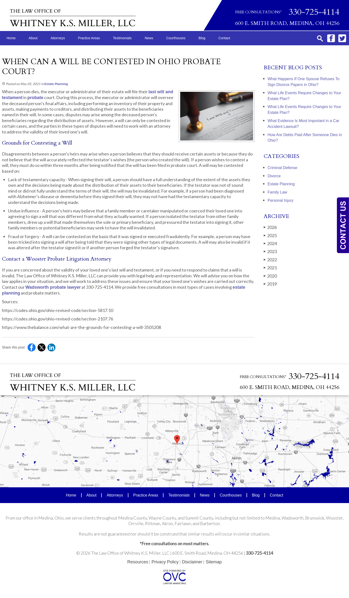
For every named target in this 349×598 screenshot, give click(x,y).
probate (35, 97)
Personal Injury (281, 200)
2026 (270, 227)
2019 (270, 284)
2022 (270, 259)
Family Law (277, 192)
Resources (137, 561)
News (149, 38)
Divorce (274, 176)
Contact (224, 38)
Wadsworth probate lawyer (53, 287)
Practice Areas (89, 38)
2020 (270, 276)
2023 (270, 251)
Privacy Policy (164, 561)
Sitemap (214, 561)
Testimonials (122, 38)
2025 (270, 235)
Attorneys (58, 38)
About (33, 38)
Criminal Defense (282, 168)
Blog (202, 38)
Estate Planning (56, 84)
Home (11, 38)
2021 (270, 267)
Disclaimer (192, 561)
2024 (270, 243)
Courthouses (175, 38)
